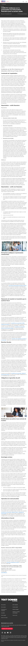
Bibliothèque (4, 4)
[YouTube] (8, 633)
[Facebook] (2, 633)
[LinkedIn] (5, 633)
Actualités (3, 612)
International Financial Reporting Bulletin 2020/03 (17, 285)
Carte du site (15, 615)
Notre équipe (3, 615)
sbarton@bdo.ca (4, 572)
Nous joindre (3, 604)
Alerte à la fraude (4, 617)
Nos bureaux (3, 607)
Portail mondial (15, 607)
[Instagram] (10, 633)
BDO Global (15, 604)
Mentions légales (16, 609)
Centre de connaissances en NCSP (13, 562)
